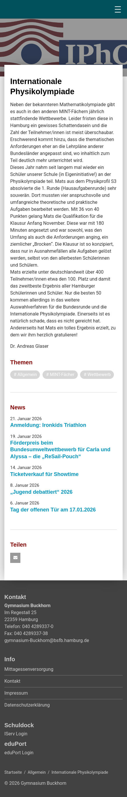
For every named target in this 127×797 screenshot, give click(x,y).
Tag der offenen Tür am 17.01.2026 (53, 510)
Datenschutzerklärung (27, 705)
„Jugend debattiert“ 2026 (41, 492)
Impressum (16, 693)
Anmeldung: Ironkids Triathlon (48, 425)
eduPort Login (18, 752)
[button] (15, 558)
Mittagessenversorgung (28, 669)
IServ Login (15, 734)
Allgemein (37, 772)
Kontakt (12, 681)
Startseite (13, 772)
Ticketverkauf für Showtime (44, 474)
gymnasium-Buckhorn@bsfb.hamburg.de (46, 640)
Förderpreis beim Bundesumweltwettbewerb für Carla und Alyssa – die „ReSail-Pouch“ (60, 449)
